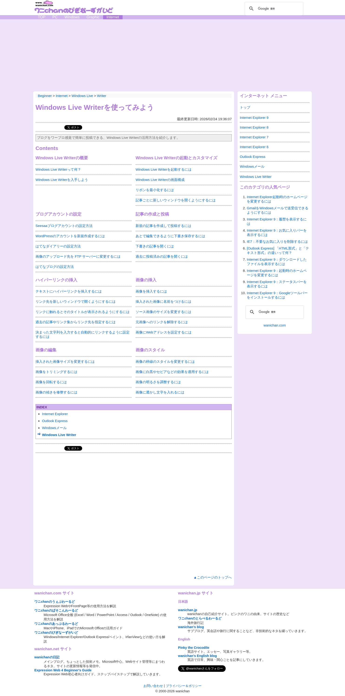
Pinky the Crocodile (193, 647)
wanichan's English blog (197, 656)
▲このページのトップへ (212, 577)
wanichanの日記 (46, 657)
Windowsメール (54, 428)
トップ (245, 107)
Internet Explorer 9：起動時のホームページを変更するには (277, 273)
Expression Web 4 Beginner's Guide (62, 670)
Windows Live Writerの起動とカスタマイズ (176, 158)
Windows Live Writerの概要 (62, 158)
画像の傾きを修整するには (56, 392)
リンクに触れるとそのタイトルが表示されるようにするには (83, 312)
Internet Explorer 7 (254, 137)
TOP (42, 17)
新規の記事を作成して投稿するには (163, 226)
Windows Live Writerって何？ (58, 169)
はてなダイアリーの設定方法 (58, 246)
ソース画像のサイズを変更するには (163, 312)
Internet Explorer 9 (254, 118)
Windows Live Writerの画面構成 (160, 180)
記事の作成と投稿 (152, 214)
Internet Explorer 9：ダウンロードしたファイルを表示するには (277, 261)
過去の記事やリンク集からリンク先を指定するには (76, 322)
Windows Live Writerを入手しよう (62, 180)
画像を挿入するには (151, 291)
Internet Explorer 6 (254, 147)
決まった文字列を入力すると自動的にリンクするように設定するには (83, 334)
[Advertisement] (172, 54)
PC (55, 17)
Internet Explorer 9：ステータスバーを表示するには (277, 284)
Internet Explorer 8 (254, 127)
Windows (72, 17)
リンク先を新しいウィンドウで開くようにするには (76, 301)
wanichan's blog (191, 627)
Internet (113, 17)
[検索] (273, 8)
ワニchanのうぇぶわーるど (54, 601)
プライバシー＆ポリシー (184, 686)
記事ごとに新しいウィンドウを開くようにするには (176, 200)
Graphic (93, 17)
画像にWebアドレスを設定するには (164, 332)
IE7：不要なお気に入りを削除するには (277, 241)
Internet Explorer (55, 414)
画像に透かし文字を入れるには (160, 392)
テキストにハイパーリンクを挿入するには (69, 291)
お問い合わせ (153, 686)
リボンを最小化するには (155, 190)
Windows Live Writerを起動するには (164, 169)
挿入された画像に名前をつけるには (163, 301)
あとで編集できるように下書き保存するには (170, 236)
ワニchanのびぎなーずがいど (56, 632)
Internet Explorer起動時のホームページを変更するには (277, 199)
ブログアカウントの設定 (58, 214)
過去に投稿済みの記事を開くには (162, 256)
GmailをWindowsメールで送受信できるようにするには (277, 210)
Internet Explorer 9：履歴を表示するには (277, 221)
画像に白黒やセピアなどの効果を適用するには (172, 372)
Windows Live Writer (59, 435)
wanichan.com (275, 325)
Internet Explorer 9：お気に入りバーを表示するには (277, 232)
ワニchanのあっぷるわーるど (56, 624)
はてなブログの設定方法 (55, 267)
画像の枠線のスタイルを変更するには (165, 361)
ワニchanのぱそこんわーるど (56, 610)
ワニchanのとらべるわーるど (200, 618)
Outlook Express (55, 421)
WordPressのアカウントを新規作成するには (70, 236)
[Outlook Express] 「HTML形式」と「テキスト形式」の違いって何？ (278, 250)
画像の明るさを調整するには (158, 382)
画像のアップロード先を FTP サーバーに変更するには (78, 256)
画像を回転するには (51, 382)
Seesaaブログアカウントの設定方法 (64, 226)
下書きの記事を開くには (155, 246)
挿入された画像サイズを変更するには (65, 361)
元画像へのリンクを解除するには (162, 322)
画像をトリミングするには (56, 372)
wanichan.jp (187, 610)
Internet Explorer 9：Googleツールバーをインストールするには (277, 295)
